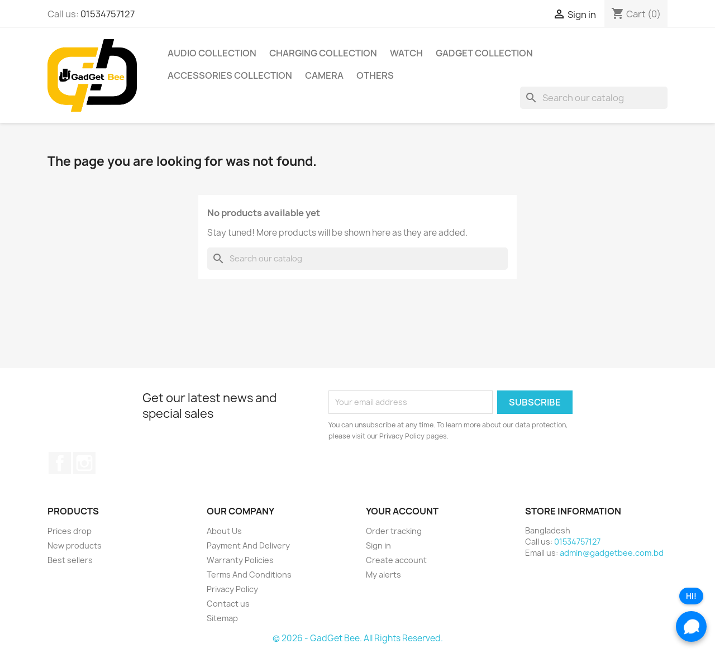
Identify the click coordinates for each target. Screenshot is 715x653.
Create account (396, 560)
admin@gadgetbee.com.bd (612, 552)
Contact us (228, 603)
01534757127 (107, 14)
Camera (324, 75)
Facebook (60, 463)
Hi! (691, 596)
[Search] (594, 98)
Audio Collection (212, 53)
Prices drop (69, 531)
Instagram (84, 463)
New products (74, 545)
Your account (402, 511)
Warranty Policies (240, 560)
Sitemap (222, 618)
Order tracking (394, 531)
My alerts (383, 574)
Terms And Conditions (249, 574)
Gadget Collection (484, 53)
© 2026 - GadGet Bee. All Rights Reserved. (358, 638)
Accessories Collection (230, 75)
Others (375, 75)
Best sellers (70, 560)
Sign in (378, 545)
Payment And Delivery (248, 545)
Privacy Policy (232, 589)
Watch (406, 53)
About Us (224, 531)
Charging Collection (323, 53)
